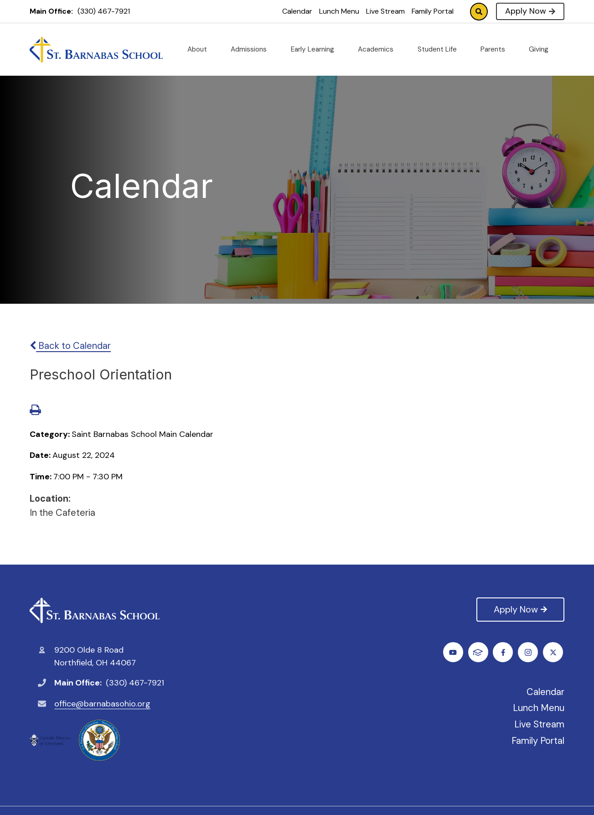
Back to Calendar (70, 346)
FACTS (554, 652)
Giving (542, 49)
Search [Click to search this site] (478, 11)
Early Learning (316, 49)
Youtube (529, 652)
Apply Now (530, 10)
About (200, 49)
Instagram (504, 652)
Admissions (252, 49)
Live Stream (385, 11)
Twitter (479, 652)
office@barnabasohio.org (102, 703)
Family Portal (433, 11)
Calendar (297, 11)
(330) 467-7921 (103, 11)
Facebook (454, 652)
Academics (379, 49)
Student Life (441, 49)
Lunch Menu (339, 11)
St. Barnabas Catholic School (95, 610)
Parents (496, 49)
